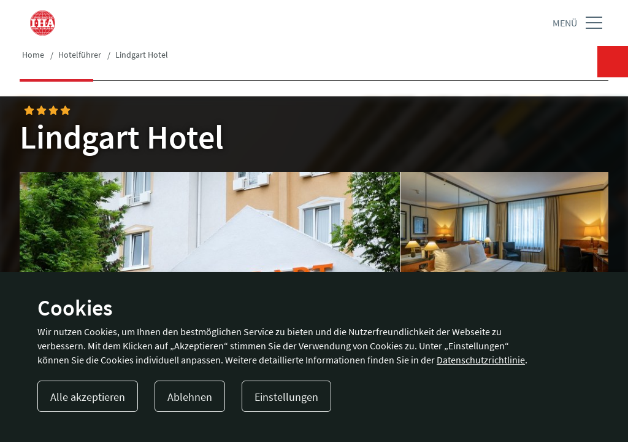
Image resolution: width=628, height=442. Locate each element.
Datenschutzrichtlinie (481, 360)
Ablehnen (189, 397)
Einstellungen (286, 397)
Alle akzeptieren (87, 397)
